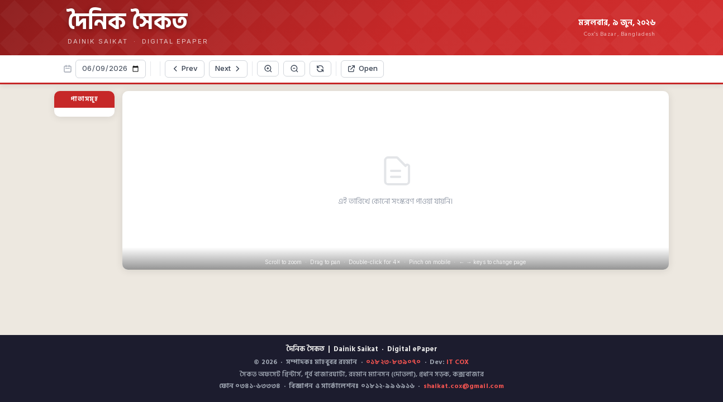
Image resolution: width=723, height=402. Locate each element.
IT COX (457, 362)
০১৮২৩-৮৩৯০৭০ (393, 362)
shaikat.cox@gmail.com (464, 386)
